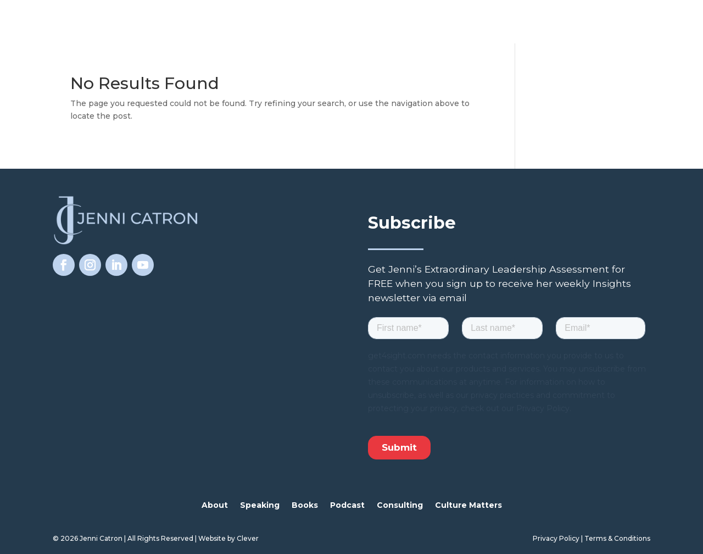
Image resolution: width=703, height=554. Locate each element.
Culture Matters (468, 505)
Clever (248, 538)
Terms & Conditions (617, 538)
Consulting (400, 505)
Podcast (347, 505)
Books (305, 505)
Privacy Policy (556, 538)
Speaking (260, 505)
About (215, 505)
